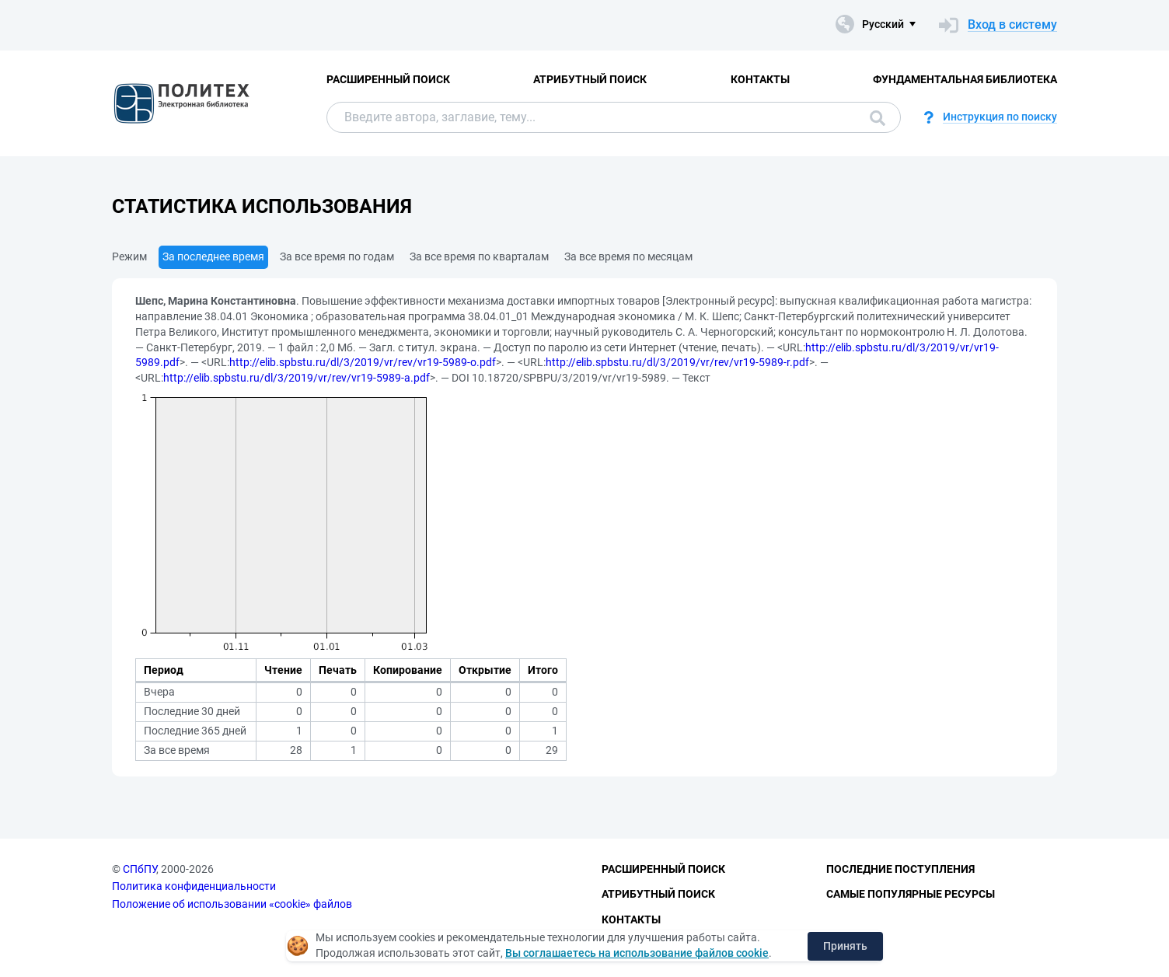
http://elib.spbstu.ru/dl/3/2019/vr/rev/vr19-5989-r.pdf (677, 362)
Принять (845, 946)
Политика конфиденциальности (194, 886)
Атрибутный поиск (590, 79)
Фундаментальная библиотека (965, 79)
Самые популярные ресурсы (910, 894)
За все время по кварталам (479, 256)
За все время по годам (337, 256)
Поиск (877, 118)
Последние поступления (900, 869)
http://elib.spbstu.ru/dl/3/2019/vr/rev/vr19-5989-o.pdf (362, 362)
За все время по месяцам (628, 256)
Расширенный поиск (388, 79)
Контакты (760, 79)
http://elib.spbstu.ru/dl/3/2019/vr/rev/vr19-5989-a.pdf (296, 378)
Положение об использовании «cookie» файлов (232, 904)
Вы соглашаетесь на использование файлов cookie (637, 953)
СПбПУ (139, 869)
